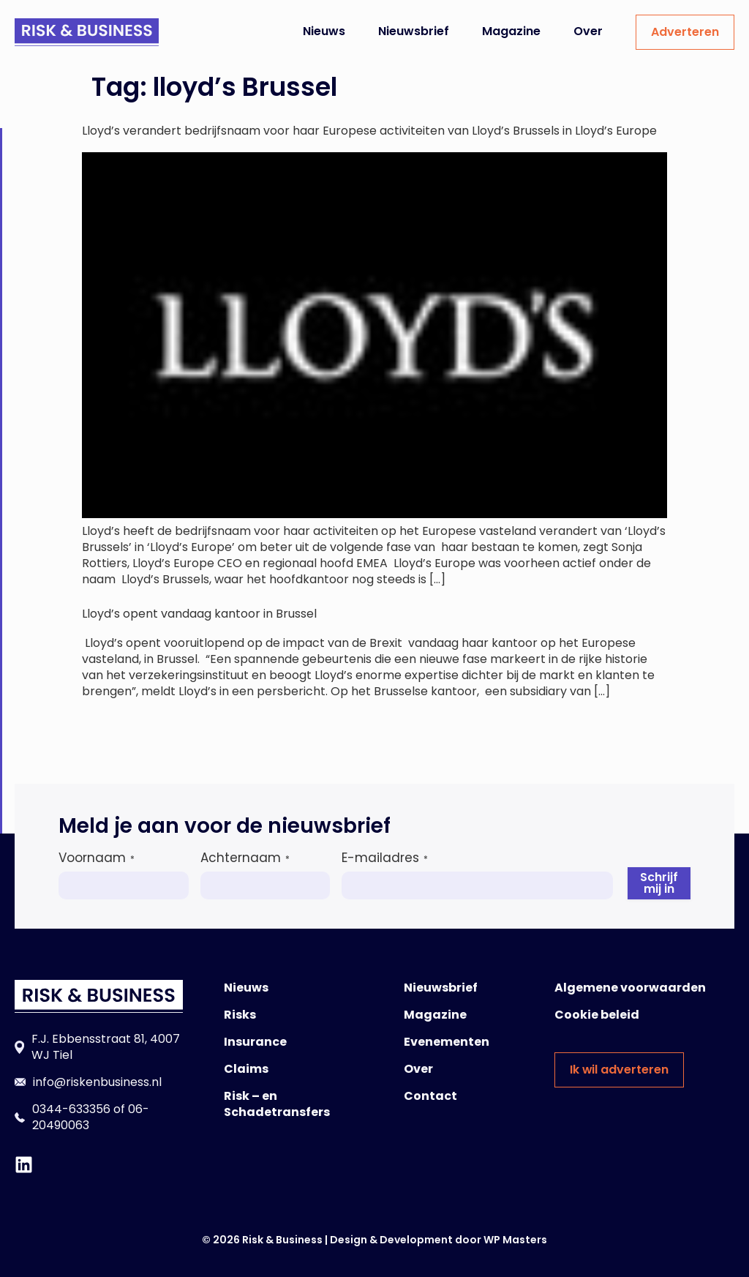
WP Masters (515, 1239)
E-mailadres (385, 858)
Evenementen (446, 1041)
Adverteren (685, 31)
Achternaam (245, 858)
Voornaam (97, 858)
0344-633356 (71, 1109)
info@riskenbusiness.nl (97, 1082)
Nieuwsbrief (413, 31)
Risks (240, 1014)
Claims (246, 1068)
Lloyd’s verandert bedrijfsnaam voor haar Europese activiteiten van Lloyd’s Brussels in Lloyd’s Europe (369, 130)
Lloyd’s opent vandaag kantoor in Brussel (199, 613)
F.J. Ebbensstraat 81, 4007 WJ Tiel (105, 1046)
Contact (430, 1095)
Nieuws (324, 31)
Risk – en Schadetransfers (277, 1103)
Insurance (255, 1041)
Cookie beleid (596, 1014)
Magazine (511, 31)
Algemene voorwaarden (630, 987)
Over (588, 31)
